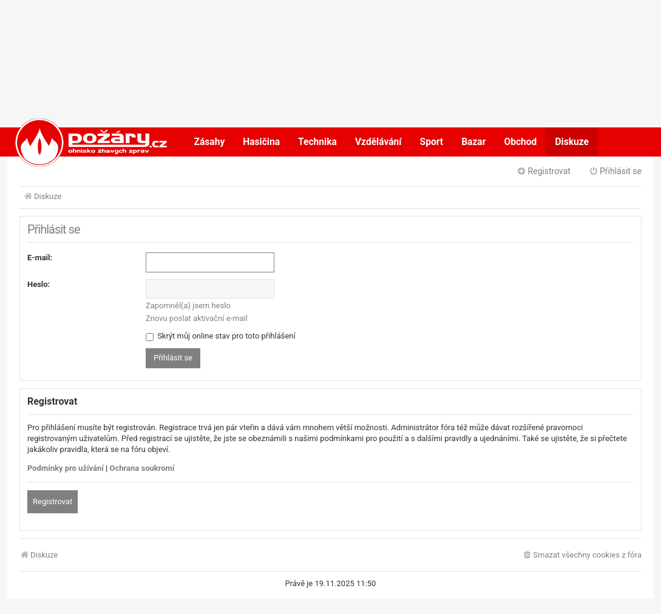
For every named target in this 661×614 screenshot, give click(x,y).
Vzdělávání (378, 142)
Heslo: (38, 284)
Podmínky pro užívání (65, 468)
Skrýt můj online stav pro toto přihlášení (221, 335)
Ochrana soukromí (142, 468)
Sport (432, 142)
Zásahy (209, 142)
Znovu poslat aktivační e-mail (197, 318)
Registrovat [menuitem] (544, 171)
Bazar (473, 142)
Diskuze (572, 142)
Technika (317, 142)
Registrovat (52, 501)
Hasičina (261, 142)
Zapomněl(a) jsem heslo (188, 305)
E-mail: (39, 257)
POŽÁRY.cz (79, 142)
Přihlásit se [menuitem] (615, 171)
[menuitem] (582, 555)
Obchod (520, 142)
